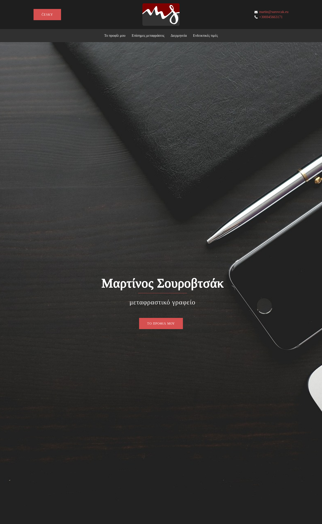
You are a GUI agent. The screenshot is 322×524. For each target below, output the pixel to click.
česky (47, 14)
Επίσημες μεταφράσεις (148, 35)
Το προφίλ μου (114, 35)
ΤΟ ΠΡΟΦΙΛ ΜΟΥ (161, 323)
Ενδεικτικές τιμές (205, 35)
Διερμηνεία (179, 35)
